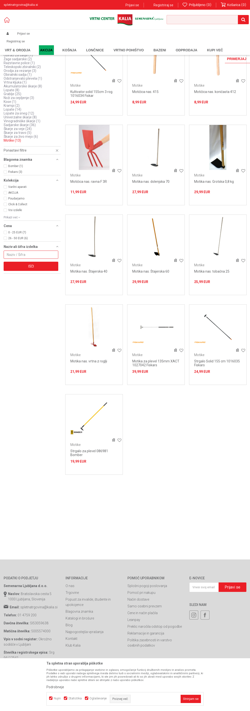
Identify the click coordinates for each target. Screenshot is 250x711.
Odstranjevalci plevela (23, 118)
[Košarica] (233, 5)
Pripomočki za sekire (22, 71)
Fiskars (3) (15, 211)
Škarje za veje (18, 168)
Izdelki (39, 45)
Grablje (12, 133)
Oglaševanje (98, 698)
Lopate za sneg (19, 152)
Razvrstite (134, 53)
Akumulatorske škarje (23, 125)
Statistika (75, 698)
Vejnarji (12, 79)
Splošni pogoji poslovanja (147, 625)
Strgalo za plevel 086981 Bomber (89, 492)
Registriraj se (163, 5)
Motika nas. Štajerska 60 (150, 311)
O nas (70, 625)
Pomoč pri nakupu (141, 632)
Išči (31, 306)
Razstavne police (19, 102)
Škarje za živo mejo (21, 176)
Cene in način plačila (142, 652)
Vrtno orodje (69, 45)
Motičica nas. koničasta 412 (215, 131)
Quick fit (12, 75)
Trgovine (72, 632)
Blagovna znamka (79, 651)
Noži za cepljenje (19, 137)
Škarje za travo (17, 172)
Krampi (12, 145)
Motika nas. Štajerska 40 (88, 311)
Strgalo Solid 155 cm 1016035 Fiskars (217, 402)
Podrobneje (55, 687)
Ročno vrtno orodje (93, 45)
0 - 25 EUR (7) (17, 272)
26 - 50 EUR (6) (18, 277)
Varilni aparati (17, 226)
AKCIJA (13, 232)
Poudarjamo (16, 238)
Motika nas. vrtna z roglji (88, 401)
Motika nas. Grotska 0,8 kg (214, 221)
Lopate (11, 129)
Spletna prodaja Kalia (17, 45)
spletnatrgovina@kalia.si (39, 647)
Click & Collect (17, 243)
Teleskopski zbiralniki (22, 106)
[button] (208, 19)
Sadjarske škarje (20, 164)
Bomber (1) (15, 205)
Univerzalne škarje (20, 156)
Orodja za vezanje (20, 110)
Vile (10, 90)
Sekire (12, 83)
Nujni (57, 698)
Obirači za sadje (18, 94)
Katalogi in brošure (80, 658)
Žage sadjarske (18, 98)
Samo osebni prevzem (144, 646)
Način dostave (138, 639)
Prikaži (196, 53)
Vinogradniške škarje (22, 160)
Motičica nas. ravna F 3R (88, 221)
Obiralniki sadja (18, 114)
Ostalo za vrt (17, 67)
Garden (52, 45)
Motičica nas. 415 (145, 131)
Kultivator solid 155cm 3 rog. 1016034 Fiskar (91, 133)
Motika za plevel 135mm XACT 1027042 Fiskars (155, 402)
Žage (11, 87)
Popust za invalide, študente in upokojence (88, 641)
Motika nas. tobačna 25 (211, 311)
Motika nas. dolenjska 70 (150, 221)
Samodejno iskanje (107, 53)
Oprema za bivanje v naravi (27, 63)
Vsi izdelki (15, 249)
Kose (10, 141)
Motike (12, 180)
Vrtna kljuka (15, 121)
